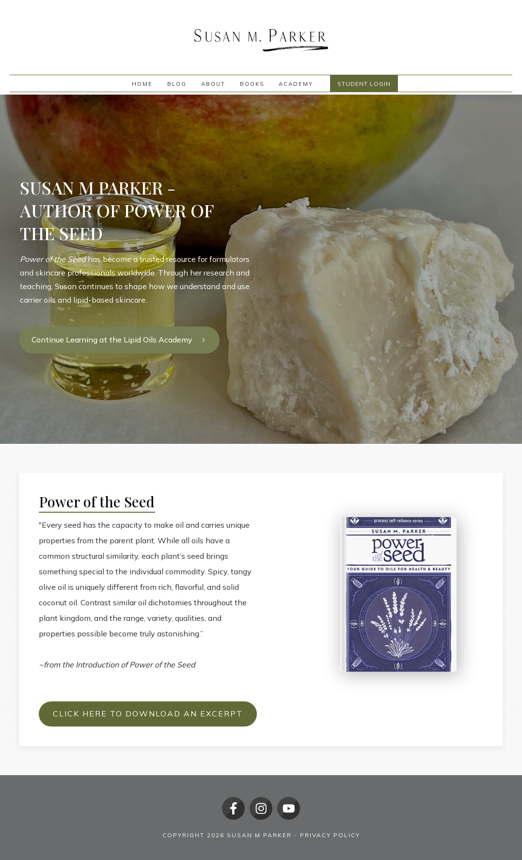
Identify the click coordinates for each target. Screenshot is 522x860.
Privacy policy (330, 835)
